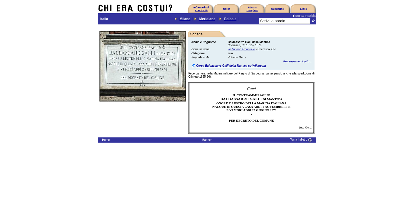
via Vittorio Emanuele (241, 49)
